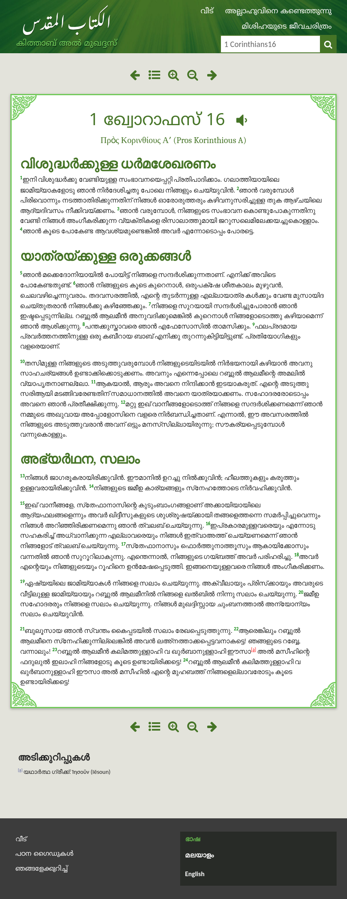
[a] (253, 649)
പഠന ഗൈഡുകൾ (44, 854)
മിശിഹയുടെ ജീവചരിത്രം (287, 26)
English (195, 874)
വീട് (207, 11)
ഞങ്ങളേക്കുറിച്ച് (41, 869)
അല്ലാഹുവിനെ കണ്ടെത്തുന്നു (278, 11)
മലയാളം (199, 856)
